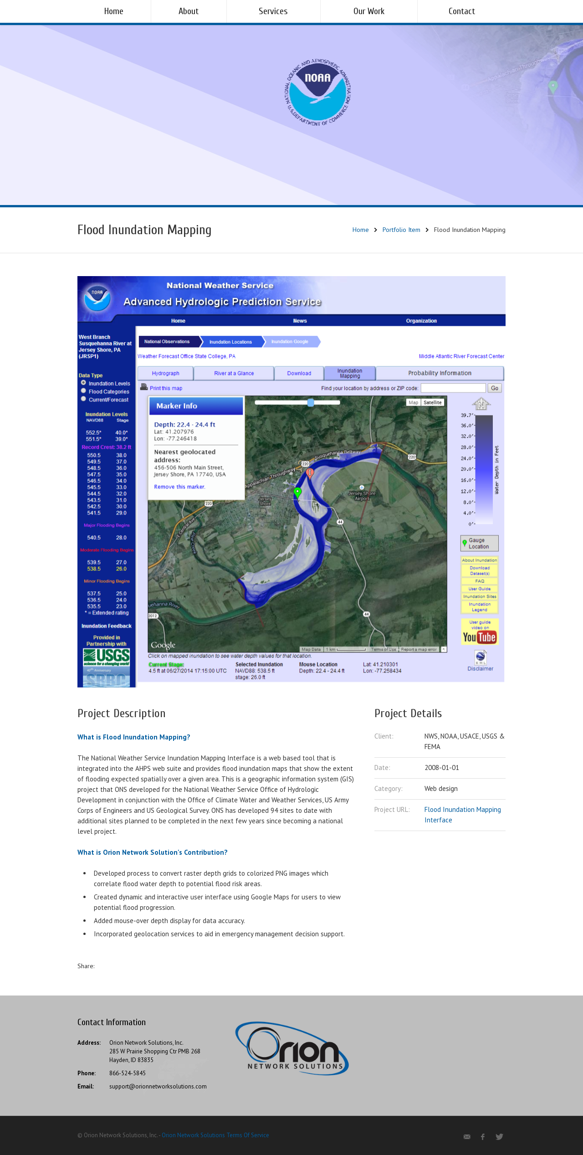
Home (113, 11)
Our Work (368, 11)
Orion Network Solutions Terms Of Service (215, 1135)
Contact (462, 11)
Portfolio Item (401, 230)
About (189, 11)
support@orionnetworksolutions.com (158, 1086)
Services (273, 11)
